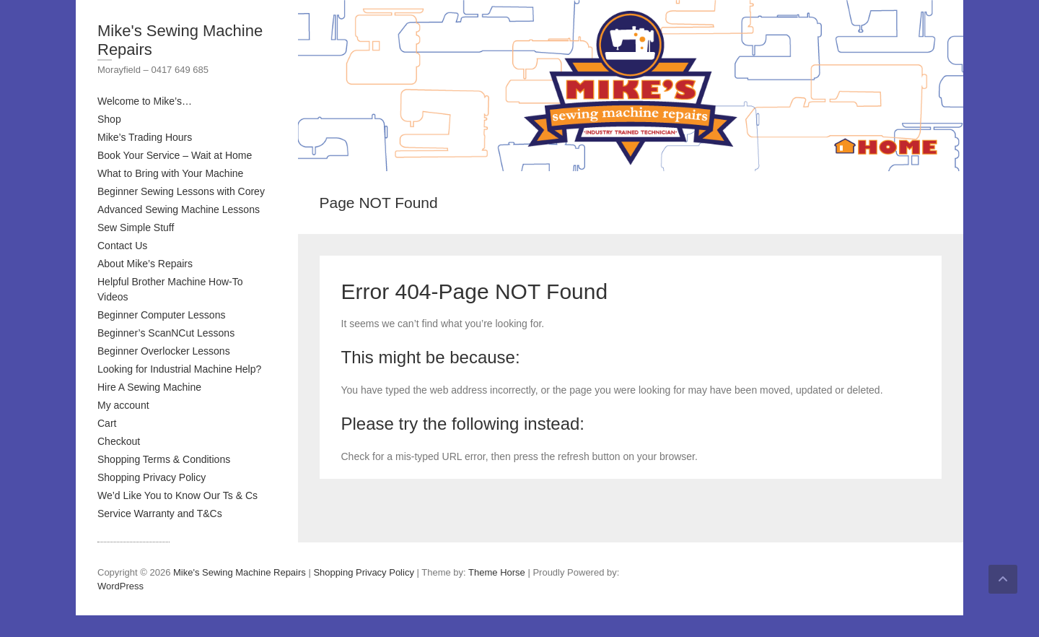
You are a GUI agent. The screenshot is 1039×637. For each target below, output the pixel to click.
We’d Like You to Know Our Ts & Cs (177, 495)
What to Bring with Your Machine (170, 173)
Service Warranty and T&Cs (159, 513)
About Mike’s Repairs (145, 263)
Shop (109, 119)
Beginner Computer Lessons (161, 315)
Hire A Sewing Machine (149, 387)
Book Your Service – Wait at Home (174, 155)
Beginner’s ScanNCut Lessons (165, 333)
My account (123, 405)
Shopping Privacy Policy (151, 477)
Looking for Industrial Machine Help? (179, 369)
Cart (106, 423)
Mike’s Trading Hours (144, 137)
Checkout (118, 441)
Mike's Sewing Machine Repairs (180, 40)
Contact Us (122, 245)
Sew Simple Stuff (135, 227)
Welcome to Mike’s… (144, 101)
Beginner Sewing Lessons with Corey (181, 191)
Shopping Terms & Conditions (163, 459)
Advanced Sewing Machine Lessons (178, 209)
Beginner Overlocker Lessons (163, 351)
